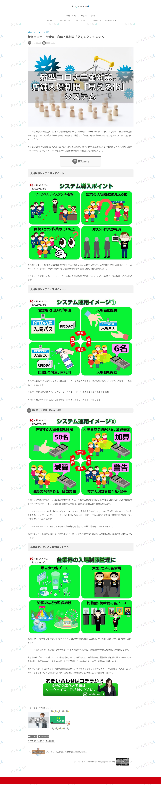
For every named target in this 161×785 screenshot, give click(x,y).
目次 (80, 161)
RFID (30, 741)
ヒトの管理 (32, 736)
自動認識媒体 (44, 736)
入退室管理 (50, 741)
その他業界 (39, 741)
